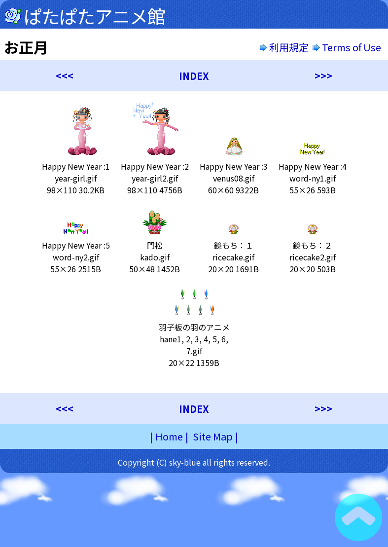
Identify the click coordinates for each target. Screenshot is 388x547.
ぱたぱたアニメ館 (94, 16)
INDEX (194, 76)
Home (169, 436)
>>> (323, 76)
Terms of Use (348, 47)
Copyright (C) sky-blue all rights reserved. (194, 462)
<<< (64, 76)
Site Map (213, 436)
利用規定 (284, 47)
